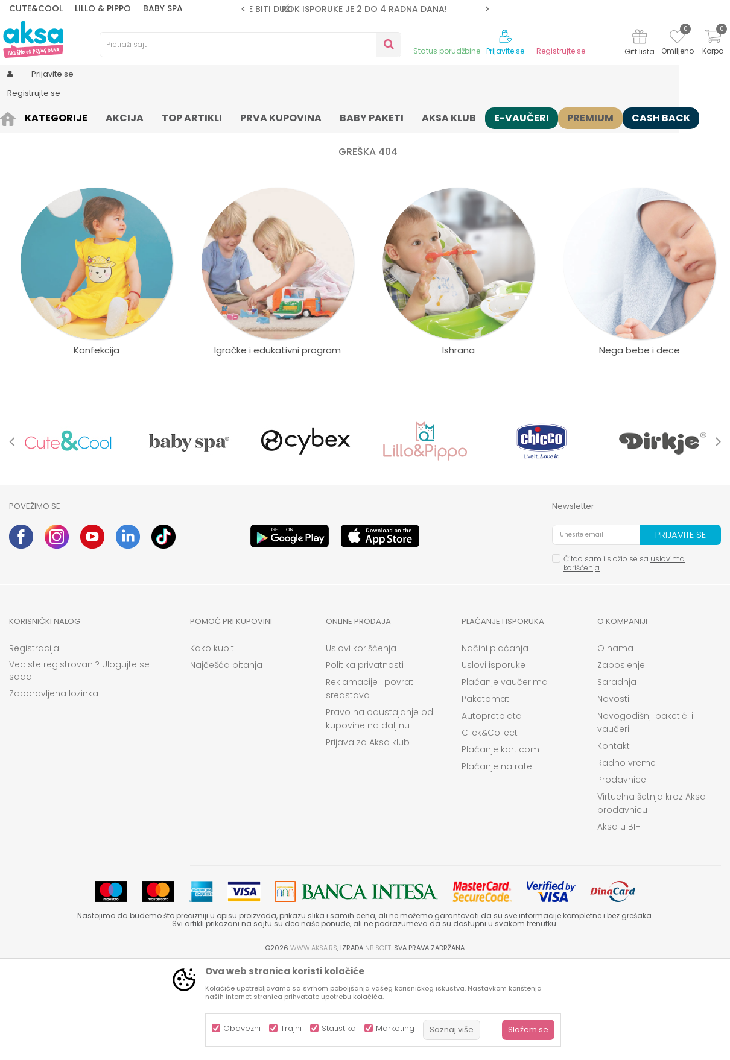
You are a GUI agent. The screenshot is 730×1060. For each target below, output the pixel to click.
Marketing (395, 1028)
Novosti (613, 792)
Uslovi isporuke (493, 758)
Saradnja (616, 775)
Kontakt (613, 839)
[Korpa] (713, 44)
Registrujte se (560, 51)
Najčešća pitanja (226, 758)
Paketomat (485, 792)
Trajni (291, 1028)
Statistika (339, 1028)
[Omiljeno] (677, 39)
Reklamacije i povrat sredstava (369, 782)
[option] (365, 9)
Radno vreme (626, 856)
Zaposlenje (621, 758)
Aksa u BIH (619, 920)
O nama (615, 742)
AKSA (18, 116)
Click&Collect (490, 826)
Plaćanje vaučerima (505, 775)
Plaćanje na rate (497, 860)
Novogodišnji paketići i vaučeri (645, 815)
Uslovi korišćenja (361, 742)
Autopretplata (492, 809)
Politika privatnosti (365, 758)
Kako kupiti (213, 742)
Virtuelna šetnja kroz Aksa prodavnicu (651, 896)
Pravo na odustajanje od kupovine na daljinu (379, 812)
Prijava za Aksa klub (368, 836)
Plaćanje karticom (500, 843)
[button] (250, 44)
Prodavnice (621, 873)
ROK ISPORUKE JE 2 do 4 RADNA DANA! (364, 9)
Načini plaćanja (495, 742)
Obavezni (242, 1028)
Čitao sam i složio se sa (624, 657)
